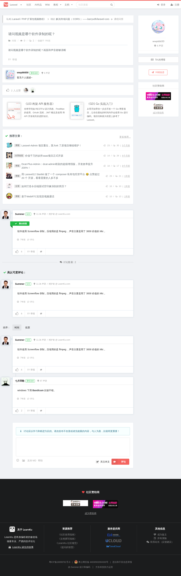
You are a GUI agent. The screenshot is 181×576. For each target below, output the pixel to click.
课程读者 (34, 73)
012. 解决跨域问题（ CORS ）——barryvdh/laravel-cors (80, 19)
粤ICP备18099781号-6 (59, 562)
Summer (19, 214)
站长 (28, 214)
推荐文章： (14, 135)
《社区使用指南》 (67, 534)
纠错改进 (158, 72)
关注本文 (105, 461)
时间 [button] (17, 327)
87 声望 (42, 380)
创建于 (44, 41)
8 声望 (45, 72)
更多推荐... (125, 137)
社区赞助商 (90, 492)
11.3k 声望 (39, 213)
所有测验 (160, 538)
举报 (31, 251)
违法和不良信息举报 (122, 562)
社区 (28, 4)
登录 (161, 4)
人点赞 (13, 90)
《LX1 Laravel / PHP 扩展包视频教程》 (25, 19)
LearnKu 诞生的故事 (22, 547)
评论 (30, 239)
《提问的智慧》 (67, 547)
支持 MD (32, 460)
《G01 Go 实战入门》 (100, 103)
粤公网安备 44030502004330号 (91, 562)
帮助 (40, 460)
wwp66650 (22, 72)
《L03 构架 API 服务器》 (39, 103)
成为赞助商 (158, 112)
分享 (17, 186)
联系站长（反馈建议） (160, 542)
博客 (17, 145)
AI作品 (38, 4)
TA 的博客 (158, 59)
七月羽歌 (19, 380)
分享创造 (19, 155)
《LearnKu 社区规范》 (67, 543)
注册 (175, 4)
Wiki (47, 4)
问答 (12, 41)
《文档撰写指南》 (67, 538)
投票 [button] (27, 327)
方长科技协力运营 (104, 567)
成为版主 (160, 534)
